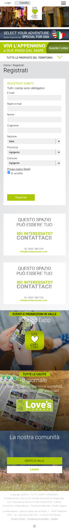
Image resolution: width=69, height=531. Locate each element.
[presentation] (35, 185)
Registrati (21, 197)
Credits (54, 518)
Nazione (12, 136)
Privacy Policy (18, 518)
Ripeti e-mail (14, 103)
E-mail (10, 93)
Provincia (12, 147)
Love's (34, 469)
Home (6, 65)
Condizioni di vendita (38, 518)
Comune (12, 158)
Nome (10, 114)
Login (8, 2)
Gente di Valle (34, 460)
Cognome (13, 125)
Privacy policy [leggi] (18, 169)
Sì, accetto (17, 173)
